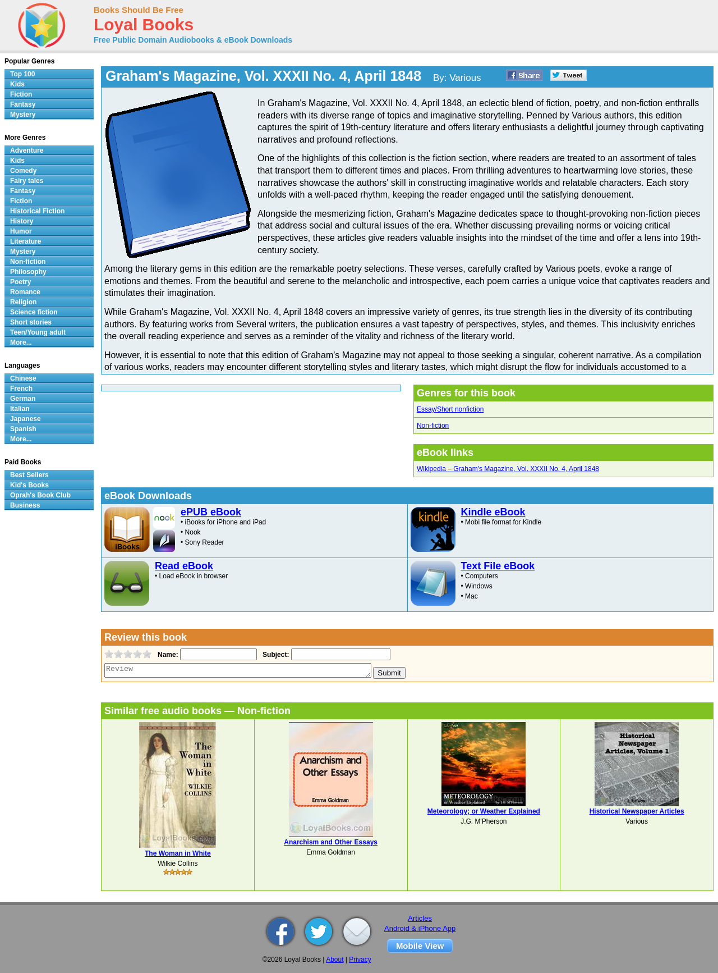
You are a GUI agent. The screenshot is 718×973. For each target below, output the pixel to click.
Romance (25, 292)
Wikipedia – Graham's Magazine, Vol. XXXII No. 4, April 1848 (508, 469)
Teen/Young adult (38, 332)
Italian (20, 409)
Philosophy (28, 272)
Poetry (20, 282)
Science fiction (34, 312)
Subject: (275, 655)
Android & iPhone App (419, 928)
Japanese (25, 419)
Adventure (26, 150)
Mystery (22, 114)
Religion (23, 302)
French (21, 388)
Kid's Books (29, 485)
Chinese (23, 378)
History (21, 221)
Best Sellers (29, 475)
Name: (167, 655)
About (334, 959)
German (22, 399)
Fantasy (22, 104)
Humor (21, 231)
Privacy (360, 959)
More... (21, 342)
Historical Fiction (37, 211)
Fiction (21, 94)
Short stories (31, 322)
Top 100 (22, 74)
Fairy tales (26, 181)
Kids (17, 84)
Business (25, 505)
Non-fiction (433, 426)
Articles (420, 918)
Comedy (23, 171)
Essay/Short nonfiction (450, 409)
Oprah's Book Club (40, 495)
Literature (25, 241)
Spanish (23, 429)
